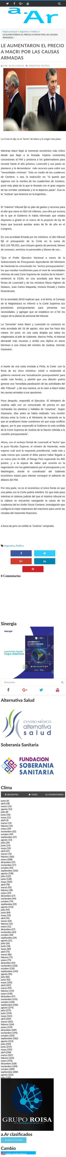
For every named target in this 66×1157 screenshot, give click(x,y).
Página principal (10, 31)
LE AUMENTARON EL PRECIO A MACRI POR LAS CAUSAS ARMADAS (32, 51)
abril (3, 803)
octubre (5, 834)
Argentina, (34, 65)
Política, (45, 65)
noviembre (6, 831)
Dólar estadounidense (16, 1153)
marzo (4, 806)
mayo (3, 817)
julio (3, 811)
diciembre (6, 862)
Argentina (24, 31)
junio (3, 800)
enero (4, 828)
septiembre (6, 837)
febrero (4, 825)
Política (34, 31)
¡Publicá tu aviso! (14, 1140)
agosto (4, 809)
